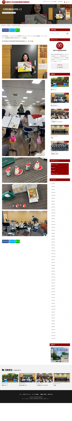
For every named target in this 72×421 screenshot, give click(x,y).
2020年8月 (53, 330)
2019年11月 (53, 352)
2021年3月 (53, 310)
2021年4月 (53, 307)
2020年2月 (53, 342)
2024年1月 (53, 226)
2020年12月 (53, 320)
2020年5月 (53, 333)
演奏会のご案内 (55, 174)
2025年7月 (53, 204)
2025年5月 (53, 207)
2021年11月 (53, 291)
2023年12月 (53, 230)
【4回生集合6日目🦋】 (16, 25)
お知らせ (67, 141)
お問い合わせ (59, 2)
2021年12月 (53, 288)
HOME (4, 25)
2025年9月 (53, 201)
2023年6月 (53, 239)
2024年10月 (53, 217)
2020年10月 (53, 323)
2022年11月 (53, 262)
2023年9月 (53, 233)
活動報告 (12, 12)
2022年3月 (53, 278)
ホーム (17, 412)
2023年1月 (53, 255)
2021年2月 (53, 313)
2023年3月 (53, 249)
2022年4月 (53, 275)
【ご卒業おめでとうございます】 (58, 121)
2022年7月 (53, 268)
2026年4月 (53, 188)
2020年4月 (53, 336)
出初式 (52, 137)
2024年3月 (53, 220)
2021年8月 (53, 294)
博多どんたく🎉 (54, 89)
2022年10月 (53, 265)
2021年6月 (53, 301)
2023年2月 (53, 252)
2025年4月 (53, 210)
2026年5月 (53, 185)
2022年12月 (53, 259)
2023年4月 (53, 246)
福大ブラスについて (43, 2)
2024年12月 (53, 214)
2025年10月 (53, 198)
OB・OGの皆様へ (51, 2)
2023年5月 (53, 243)
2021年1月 (53, 317)
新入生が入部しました (56, 105)
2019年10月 (53, 355)
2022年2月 (53, 281)
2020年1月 (53, 346)
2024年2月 (53, 223)
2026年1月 (53, 191)
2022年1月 (53, 284)
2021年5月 (53, 304)
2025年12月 (53, 194)
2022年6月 (53, 272)
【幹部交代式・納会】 (56, 153)
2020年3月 (53, 339)
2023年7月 (53, 236)
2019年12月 (53, 349)
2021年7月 (53, 297)
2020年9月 (53, 326)
